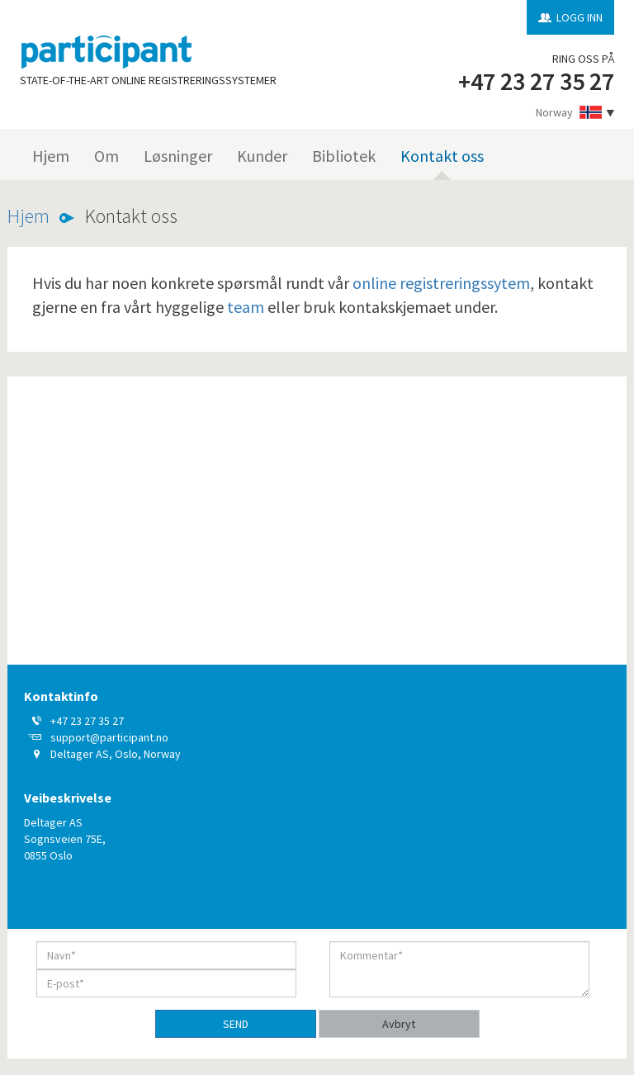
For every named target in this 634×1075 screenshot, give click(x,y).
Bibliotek (344, 155)
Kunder (262, 155)
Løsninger (178, 155)
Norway (554, 112)
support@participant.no (109, 737)
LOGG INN (579, 17)
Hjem (50, 155)
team (245, 306)
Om (106, 155)
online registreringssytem (441, 282)
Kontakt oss (442, 155)
